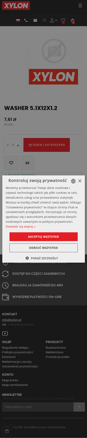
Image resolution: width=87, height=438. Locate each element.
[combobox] (73, 181)
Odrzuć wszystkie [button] (43, 248)
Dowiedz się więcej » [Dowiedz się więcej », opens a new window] (20, 226)
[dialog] (43, 219)
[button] (43, 258)
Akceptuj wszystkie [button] (43, 236)
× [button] (79, 181)
